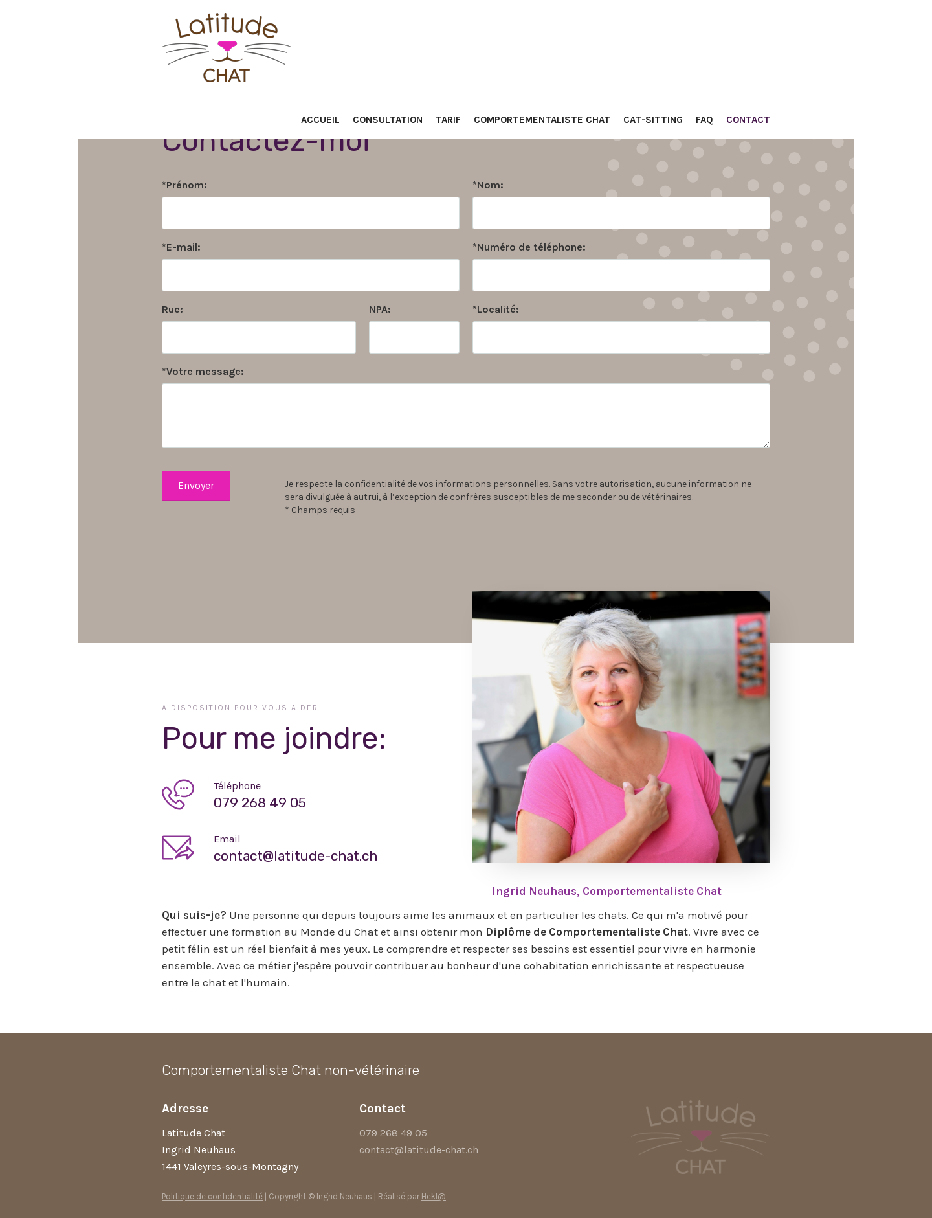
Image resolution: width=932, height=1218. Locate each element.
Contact (748, 120)
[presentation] (260, 548)
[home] (226, 44)
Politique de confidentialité (212, 1196)
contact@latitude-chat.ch (418, 1150)
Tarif (448, 120)
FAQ (704, 120)
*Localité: (495, 309)
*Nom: (488, 185)
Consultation (388, 120)
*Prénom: (184, 185)
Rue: (172, 309)
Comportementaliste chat (542, 120)
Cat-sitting (653, 120)
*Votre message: (203, 371)
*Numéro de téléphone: (529, 247)
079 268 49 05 (393, 1133)
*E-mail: (181, 247)
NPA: (380, 309)
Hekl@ (433, 1196)
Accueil (320, 120)
